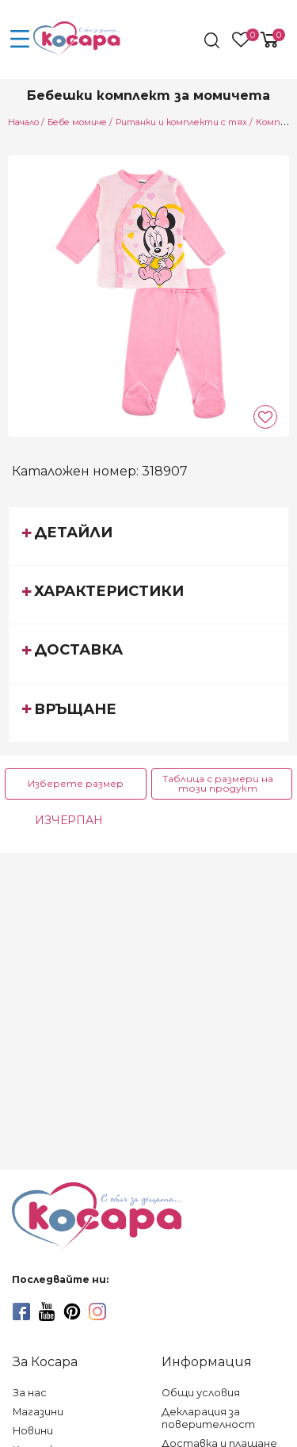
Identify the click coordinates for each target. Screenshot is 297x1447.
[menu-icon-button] (19, 39)
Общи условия (201, 1393)
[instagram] (97, 1311)
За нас (30, 1393)
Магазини (38, 1412)
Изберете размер (76, 783)
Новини (33, 1431)
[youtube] (46, 1311)
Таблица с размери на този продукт (217, 783)
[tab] (148, 535)
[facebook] (21, 1311)
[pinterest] (72, 1311)
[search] (213, 40)
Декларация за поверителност (208, 1418)
